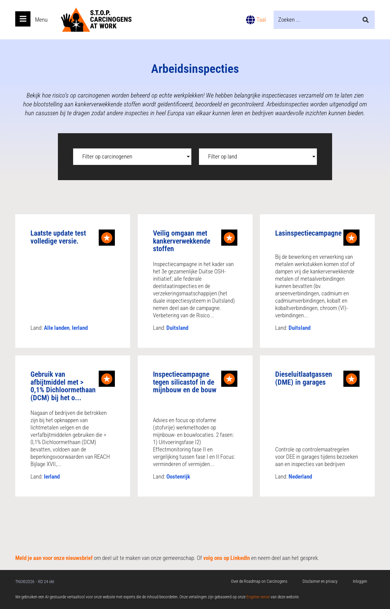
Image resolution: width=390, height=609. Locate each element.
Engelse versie (258, 596)
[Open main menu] (22, 19)
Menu (41, 19)
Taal (261, 19)
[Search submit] (365, 20)
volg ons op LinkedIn (226, 557)
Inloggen (360, 581)
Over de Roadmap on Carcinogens (259, 581)
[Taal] (250, 19)
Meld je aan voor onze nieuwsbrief (54, 557)
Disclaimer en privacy (320, 581)
